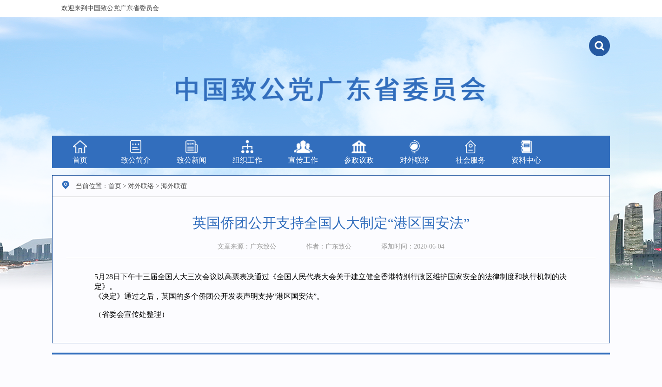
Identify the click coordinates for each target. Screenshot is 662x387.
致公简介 (136, 152)
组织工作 (247, 152)
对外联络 (415, 152)
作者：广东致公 (328, 246)
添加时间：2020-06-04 (412, 246)
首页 (80, 152)
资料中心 (526, 152)
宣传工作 (303, 152)
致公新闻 (191, 152)
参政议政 (359, 152)
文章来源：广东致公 (247, 246)
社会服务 (470, 152)
